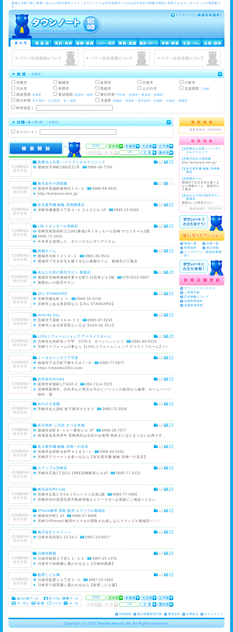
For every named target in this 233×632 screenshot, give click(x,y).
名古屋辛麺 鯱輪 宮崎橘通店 (61, 205)
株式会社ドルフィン (54, 532)
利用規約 (190, 247)
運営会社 (174, 613)
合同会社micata (51, 379)
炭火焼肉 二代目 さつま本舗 (61, 425)
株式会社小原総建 (52, 183)
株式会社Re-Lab (51, 489)
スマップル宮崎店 (52, 468)
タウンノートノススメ (199, 288)
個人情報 (212, 247)
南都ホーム (47, 251)
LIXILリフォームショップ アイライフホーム (74, 336)
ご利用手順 (192, 292)
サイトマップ (213, 613)
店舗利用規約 (193, 300)
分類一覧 (212, 243)
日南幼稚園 (47, 553)
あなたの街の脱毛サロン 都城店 (64, 272)
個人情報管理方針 (149, 613)
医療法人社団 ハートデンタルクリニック (71, 162)
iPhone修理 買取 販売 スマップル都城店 (71, 511)
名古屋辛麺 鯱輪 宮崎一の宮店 (63, 447)
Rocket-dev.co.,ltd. (115, 623)
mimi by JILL (49, 315)
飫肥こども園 (49, 575)
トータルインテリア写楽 (58, 358)
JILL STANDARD (52, 294)
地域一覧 (190, 243)
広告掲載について (196, 296)
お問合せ (192, 613)
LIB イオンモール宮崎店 (58, 226)
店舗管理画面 (193, 305)
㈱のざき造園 (49, 404)
